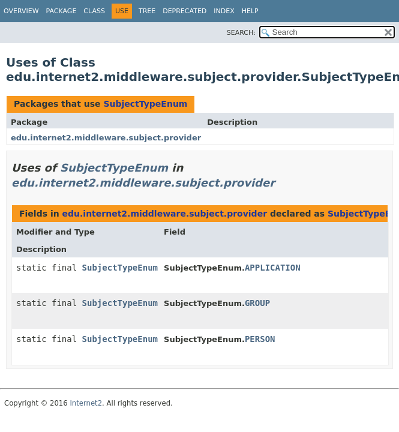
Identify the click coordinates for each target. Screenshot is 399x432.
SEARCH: (241, 33)
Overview (21, 11)
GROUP (257, 303)
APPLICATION (273, 267)
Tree (147, 11)
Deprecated (184, 11)
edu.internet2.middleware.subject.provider (106, 137)
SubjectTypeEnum (145, 104)
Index (224, 11)
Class (94, 11)
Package (61, 11)
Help (250, 11)
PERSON (260, 339)
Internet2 (86, 403)
